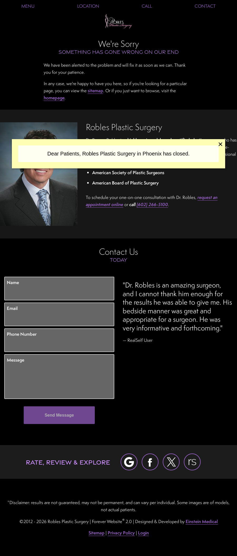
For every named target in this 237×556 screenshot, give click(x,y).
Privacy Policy (121, 533)
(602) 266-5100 (152, 204)
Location (88, 6)
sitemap (95, 90)
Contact (205, 6)
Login (143, 533)
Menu (27, 6)
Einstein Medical (202, 521)
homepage (54, 98)
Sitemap (96, 533)
